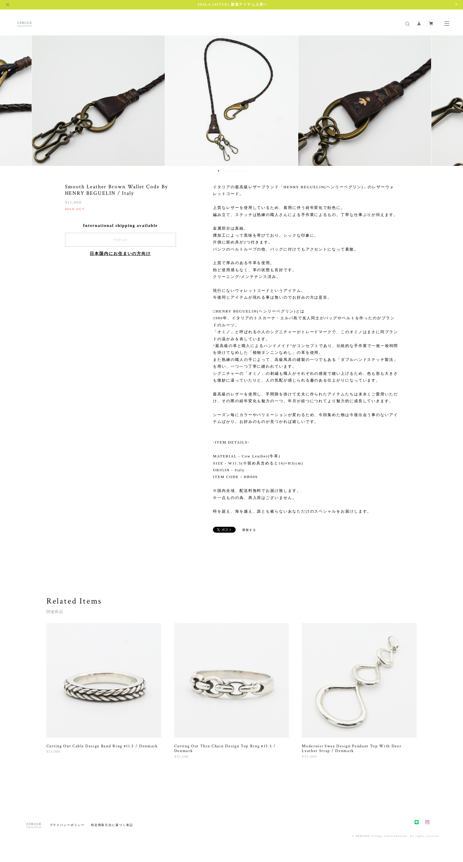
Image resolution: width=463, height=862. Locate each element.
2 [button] (222, 170)
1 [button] (218, 170)
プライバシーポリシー (67, 825)
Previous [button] (9, 99)
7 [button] (241, 170)
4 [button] (230, 170)
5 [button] (233, 170)
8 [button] (245, 170)
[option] (231, 99)
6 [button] (237, 170)
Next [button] (454, 99)
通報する (249, 529)
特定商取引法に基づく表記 (112, 825)
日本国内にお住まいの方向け (120, 253)
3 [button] (226, 170)
